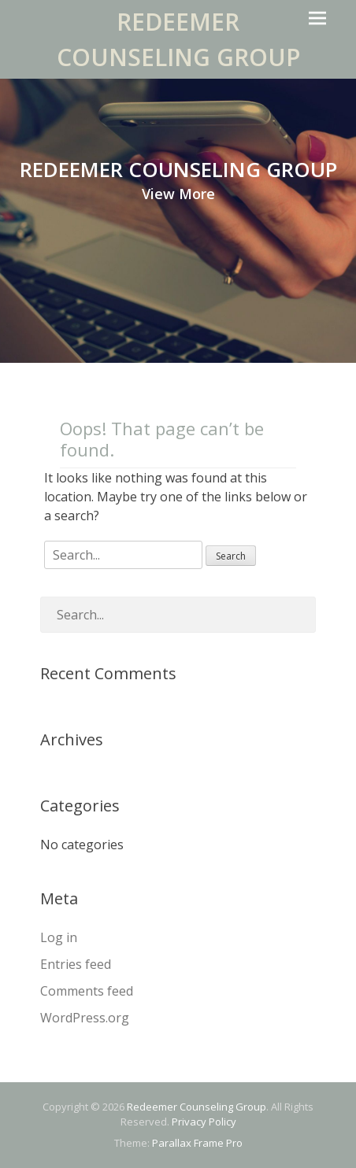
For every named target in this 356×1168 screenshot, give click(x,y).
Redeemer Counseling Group (196, 1107)
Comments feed (86, 991)
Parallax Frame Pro (197, 1143)
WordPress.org (84, 1017)
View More (178, 193)
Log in (58, 937)
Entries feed (75, 964)
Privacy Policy (204, 1121)
